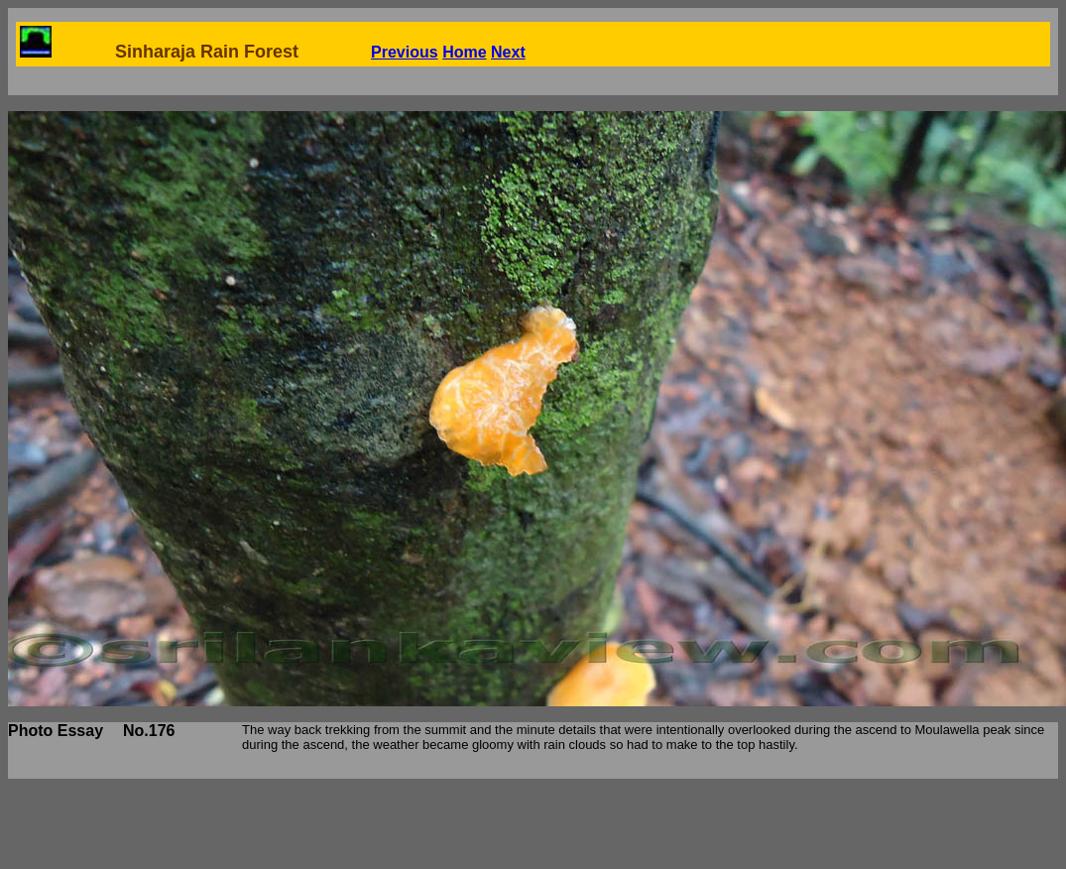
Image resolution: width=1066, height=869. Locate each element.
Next (508, 52)
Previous (404, 52)
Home (464, 52)
